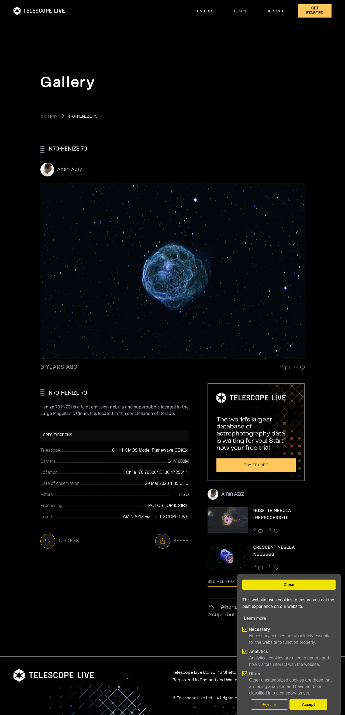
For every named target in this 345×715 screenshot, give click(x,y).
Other (254, 673)
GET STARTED (315, 10)
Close (289, 585)
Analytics (258, 651)
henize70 (237, 607)
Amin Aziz (70, 169)
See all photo (227, 582)
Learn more (255, 618)
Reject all (269, 704)
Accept (308, 704)
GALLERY (48, 117)
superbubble (228, 614)
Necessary (259, 629)
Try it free (256, 465)
